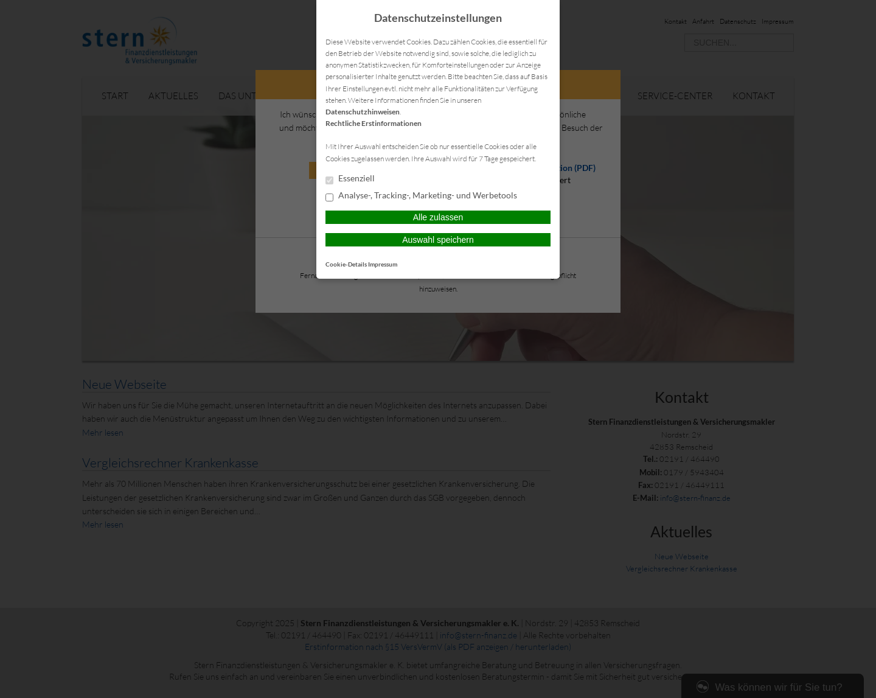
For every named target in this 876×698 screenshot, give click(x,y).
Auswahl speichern (438, 240)
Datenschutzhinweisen (362, 111)
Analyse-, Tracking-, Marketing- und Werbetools (421, 195)
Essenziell (350, 178)
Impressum (382, 264)
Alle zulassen (438, 217)
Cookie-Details (346, 264)
